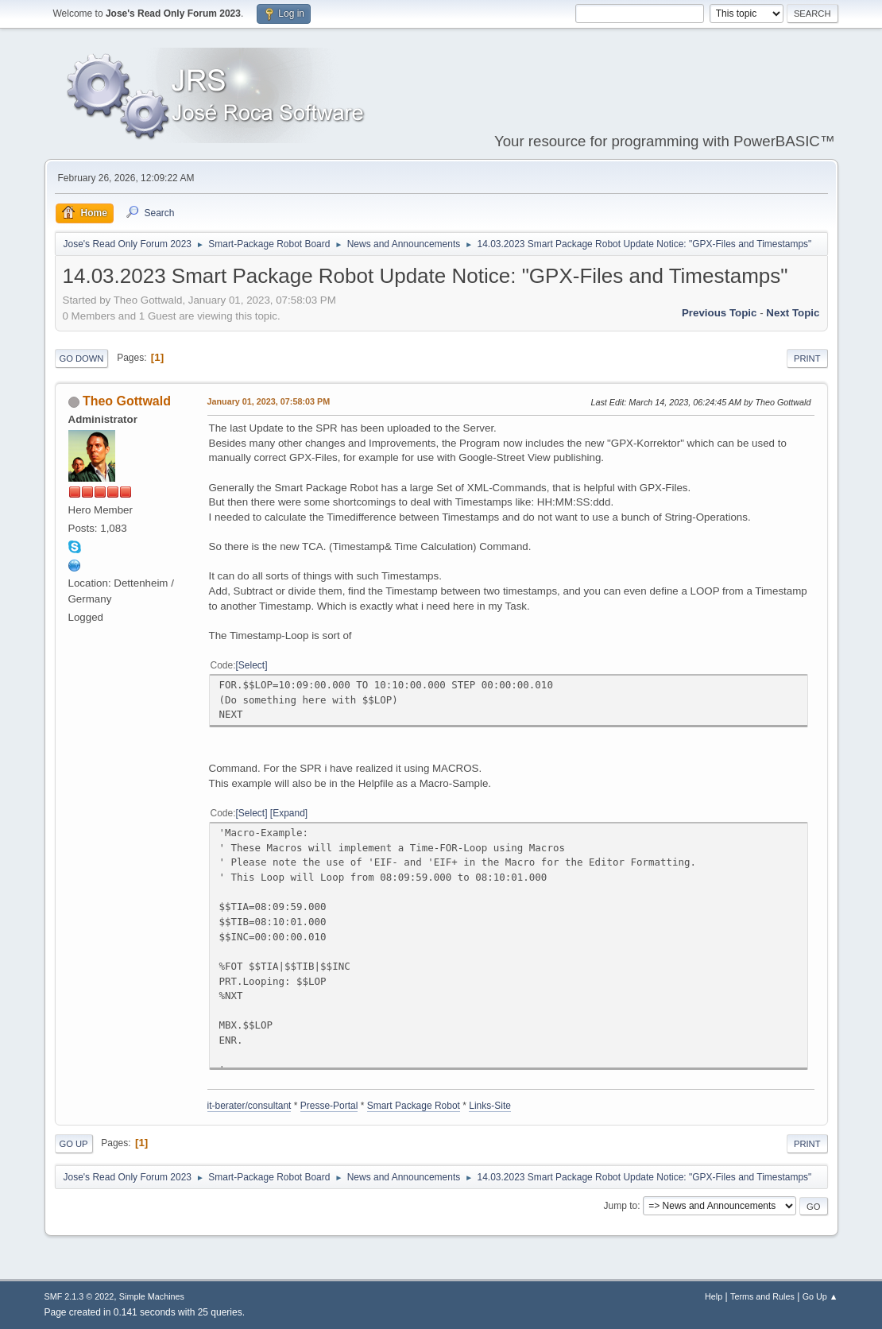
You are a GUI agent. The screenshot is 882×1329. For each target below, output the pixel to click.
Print (807, 358)
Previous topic (719, 313)
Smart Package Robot (413, 1105)
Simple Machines (151, 1296)
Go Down (82, 358)
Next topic (792, 313)
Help (713, 1296)
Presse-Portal (329, 1105)
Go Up (74, 1144)
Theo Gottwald (127, 401)
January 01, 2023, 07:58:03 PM (269, 401)
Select (251, 665)
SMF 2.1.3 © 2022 (79, 1296)
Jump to (621, 1205)
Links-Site (490, 1105)
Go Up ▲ (820, 1296)
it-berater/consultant (249, 1105)
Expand (289, 813)
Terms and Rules (762, 1296)
